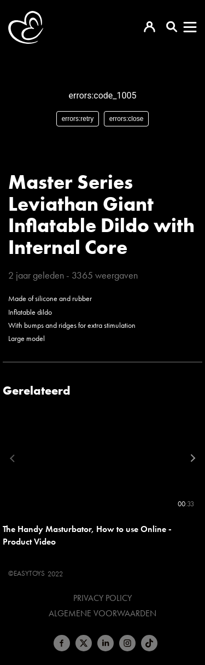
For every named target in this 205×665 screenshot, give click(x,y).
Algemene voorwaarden (102, 613)
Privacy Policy (102, 598)
